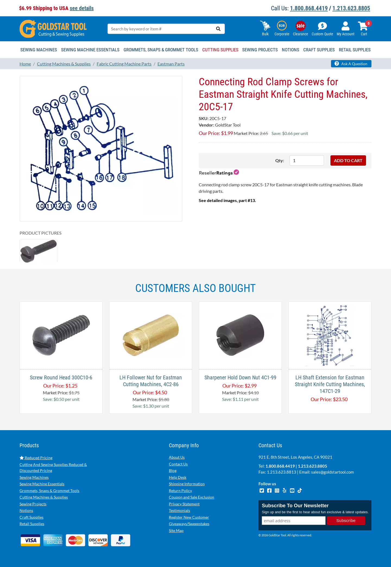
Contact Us (178, 464)
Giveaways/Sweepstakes (189, 523)
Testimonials (179, 510)
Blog (172, 470)
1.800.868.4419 (309, 8)
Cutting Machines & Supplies (44, 497)
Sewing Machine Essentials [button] (90, 49)
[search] (218, 29)
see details (82, 8)
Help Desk (177, 477)
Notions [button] (290, 49)
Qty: (279, 160)
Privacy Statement (184, 504)
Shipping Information (187, 483)
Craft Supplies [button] (319, 49)
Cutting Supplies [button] (220, 49)
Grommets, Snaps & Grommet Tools (49, 490)
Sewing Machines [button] (38, 49)
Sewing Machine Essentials (42, 483)
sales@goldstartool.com (332, 472)
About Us (177, 457)
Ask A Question (351, 63)
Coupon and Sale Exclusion (191, 497)
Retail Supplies (32, 523)
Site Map (176, 530)
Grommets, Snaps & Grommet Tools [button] (161, 49)
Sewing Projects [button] (260, 49)
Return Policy (180, 490)
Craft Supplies (31, 517)
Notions (26, 510)
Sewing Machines (34, 477)
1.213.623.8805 (351, 8)
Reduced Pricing (36, 457)
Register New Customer (189, 517)
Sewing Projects (33, 504)
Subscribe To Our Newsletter (295, 505)
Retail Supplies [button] (355, 49)
